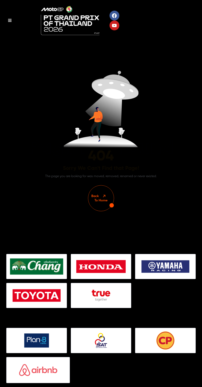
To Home (101, 198)
